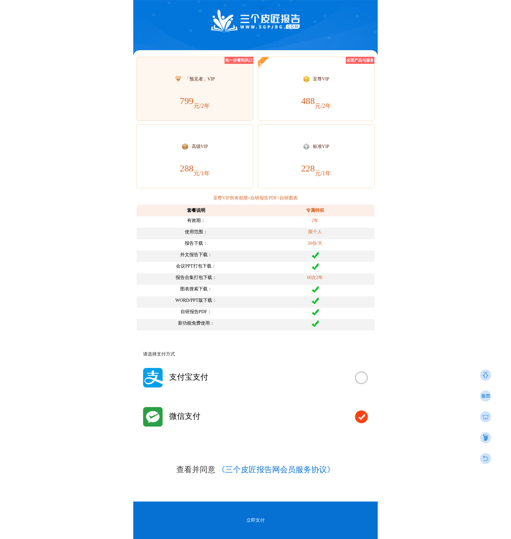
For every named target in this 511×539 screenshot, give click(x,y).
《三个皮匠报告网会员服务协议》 (276, 469)
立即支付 (255, 520)
